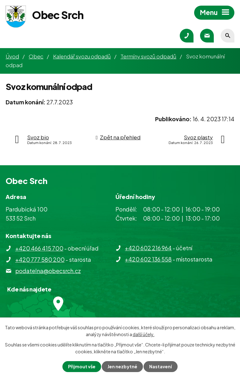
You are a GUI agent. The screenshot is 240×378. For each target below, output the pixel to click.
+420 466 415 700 (39, 248)
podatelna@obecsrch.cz (48, 270)
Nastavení (160, 366)
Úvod (12, 56)
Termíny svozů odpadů (148, 56)
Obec (36, 56)
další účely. (143, 334)
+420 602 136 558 (148, 259)
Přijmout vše (82, 366)
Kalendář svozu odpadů (82, 56)
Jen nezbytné (122, 366)
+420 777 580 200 (40, 259)
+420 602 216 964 (148, 247)
